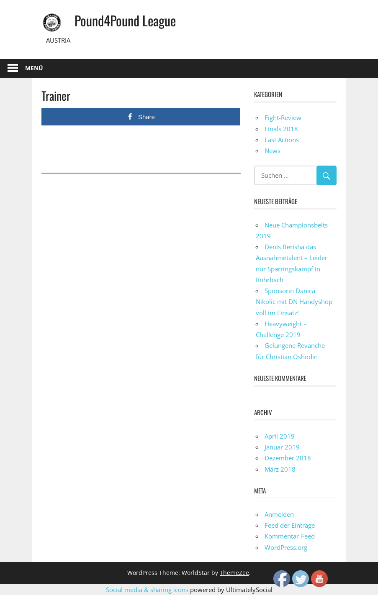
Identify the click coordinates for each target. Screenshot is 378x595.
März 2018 (280, 469)
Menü (34, 68)
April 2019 (280, 436)
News (272, 150)
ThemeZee (234, 573)
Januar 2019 (282, 447)
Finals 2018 (281, 129)
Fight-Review (283, 117)
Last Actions (282, 139)
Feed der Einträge (290, 525)
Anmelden (279, 514)
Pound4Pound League (125, 20)
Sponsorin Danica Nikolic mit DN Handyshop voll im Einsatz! (294, 301)
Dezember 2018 (288, 458)
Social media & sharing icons (148, 589)
